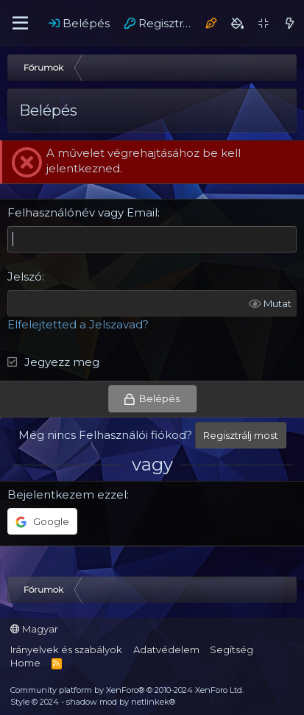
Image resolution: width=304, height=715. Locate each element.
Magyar (34, 629)
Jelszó (24, 276)
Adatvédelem (166, 649)
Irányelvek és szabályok (66, 649)
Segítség (231, 649)
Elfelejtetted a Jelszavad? (78, 324)
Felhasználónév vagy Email (82, 212)
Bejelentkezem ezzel (67, 494)
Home (25, 663)
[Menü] (20, 23)
